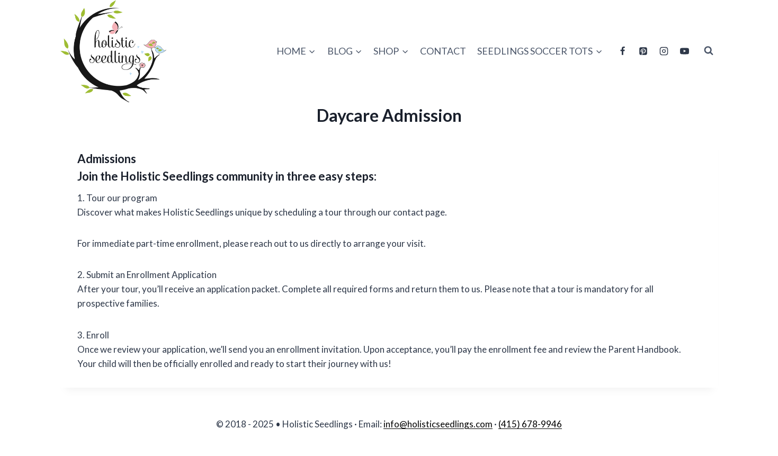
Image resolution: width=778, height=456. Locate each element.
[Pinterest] (643, 51)
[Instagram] (664, 51)
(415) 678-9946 (530, 424)
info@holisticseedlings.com (438, 424)
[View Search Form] (708, 50)
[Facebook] (622, 51)
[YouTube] (685, 51)
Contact (443, 51)
